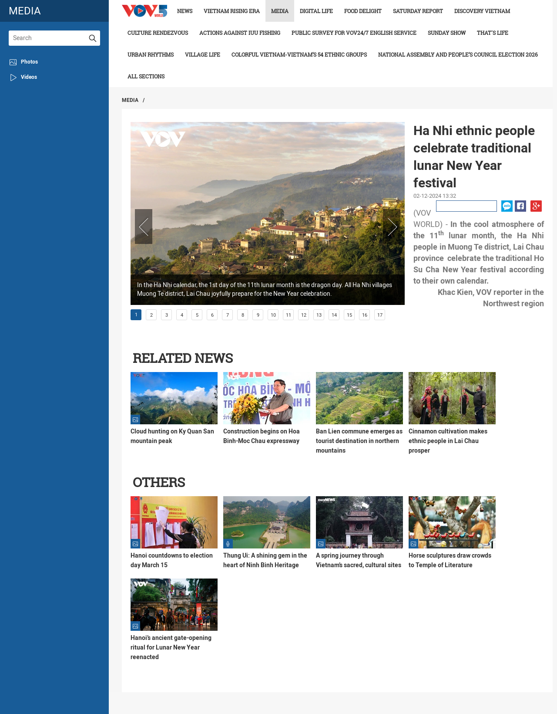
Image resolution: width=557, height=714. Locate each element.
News (184, 10)
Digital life (316, 10)
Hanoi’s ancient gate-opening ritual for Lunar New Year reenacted (171, 647)
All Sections (146, 76)
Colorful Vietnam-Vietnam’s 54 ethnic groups (299, 54)
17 (380, 315)
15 (349, 315)
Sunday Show (447, 32)
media (25, 10)
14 (334, 315)
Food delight (363, 10)
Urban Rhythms (151, 54)
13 (319, 315)
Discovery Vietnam (482, 10)
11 (288, 315)
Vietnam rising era (232, 10)
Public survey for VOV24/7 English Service (354, 32)
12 (303, 315)
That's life (492, 32)
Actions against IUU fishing (239, 32)
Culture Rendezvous (158, 32)
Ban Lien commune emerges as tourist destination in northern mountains (359, 441)
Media (280, 10)
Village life (202, 54)
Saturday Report (418, 10)
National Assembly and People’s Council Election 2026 (458, 54)
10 (273, 315)
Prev (143, 226)
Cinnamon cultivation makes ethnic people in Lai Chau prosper (448, 441)
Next (391, 226)
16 (364, 315)
